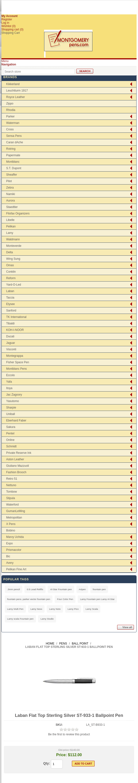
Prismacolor (13, 550)
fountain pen (99, 589)
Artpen (82, 589)
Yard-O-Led (13, 284)
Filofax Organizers (17, 213)
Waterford (12, 504)
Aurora (10, 200)
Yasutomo (12, 401)
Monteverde (13, 246)
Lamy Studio (47, 618)
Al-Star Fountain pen (61, 589)
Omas (10, 265)
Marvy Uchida (15, 537)
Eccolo (10, 375)
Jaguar (10, 343)
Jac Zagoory (14, 394)
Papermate (13, 155)
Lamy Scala (92, 609)
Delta (9, 252)
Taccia (10, 297)
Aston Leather (15, 459)
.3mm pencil (13, 589)
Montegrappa (14, 355)
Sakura (10, 427)
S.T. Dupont (13, 168)
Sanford (11, 310)
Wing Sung (13, 258)
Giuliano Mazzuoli (17, 465)
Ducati (10, 336)
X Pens (11, 524)
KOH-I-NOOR (15, 330)
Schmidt (11, 446)
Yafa (9, 381)
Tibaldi (10, 323)
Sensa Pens (14, 136)
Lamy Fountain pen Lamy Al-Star (97, 599)
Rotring (11, 148)
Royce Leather (15, 97)
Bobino (10, 530)
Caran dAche (14, 142)
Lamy (9, 233)
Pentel (10, 433)
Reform (11, 278)
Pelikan (11, 226)
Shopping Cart (10, 33)
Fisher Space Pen (17, 362)
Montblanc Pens (16, 368)
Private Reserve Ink (18, 453)
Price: (61, 755)
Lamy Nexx (36, 609)
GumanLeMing (15, 511)
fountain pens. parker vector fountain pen (28, 599)
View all (127, 627)
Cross (10, 129)
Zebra (10, 187)
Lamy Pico (73, 609)
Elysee (10, 304)
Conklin (11, 271)
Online (10, 440)
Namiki (10, 194)
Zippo (9, 103)
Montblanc (12, 161)
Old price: (63, 749)
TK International (16, 317)
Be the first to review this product (69, 734)
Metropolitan (14, 517)
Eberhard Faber (16, 420)
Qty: (46, 763)
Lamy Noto (55, 609)
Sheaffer (11, 174)
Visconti (11, 349)
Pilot (9, 181)
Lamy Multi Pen (15, 609)
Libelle (10, 220)
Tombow (11, 491)
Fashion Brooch (16, 472)
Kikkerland (13, 84)
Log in (5, 22)
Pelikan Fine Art (16, 569)
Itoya (9, 388)
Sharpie (11, 407)
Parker (10, 116)
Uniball (10, 414)
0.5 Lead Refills (35, 589)
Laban (10, 291)
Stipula (10, 498)
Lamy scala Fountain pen (20, 618)
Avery (9, 562)
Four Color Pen (65, 599)
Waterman (12, 123)
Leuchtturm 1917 (17, 90)
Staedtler (12, 207)
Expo (9, 543)
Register (6, 19)
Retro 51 (11, 478)
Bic (8, 556)
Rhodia (10, 110)
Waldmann (13, 239)
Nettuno (11, 485)
